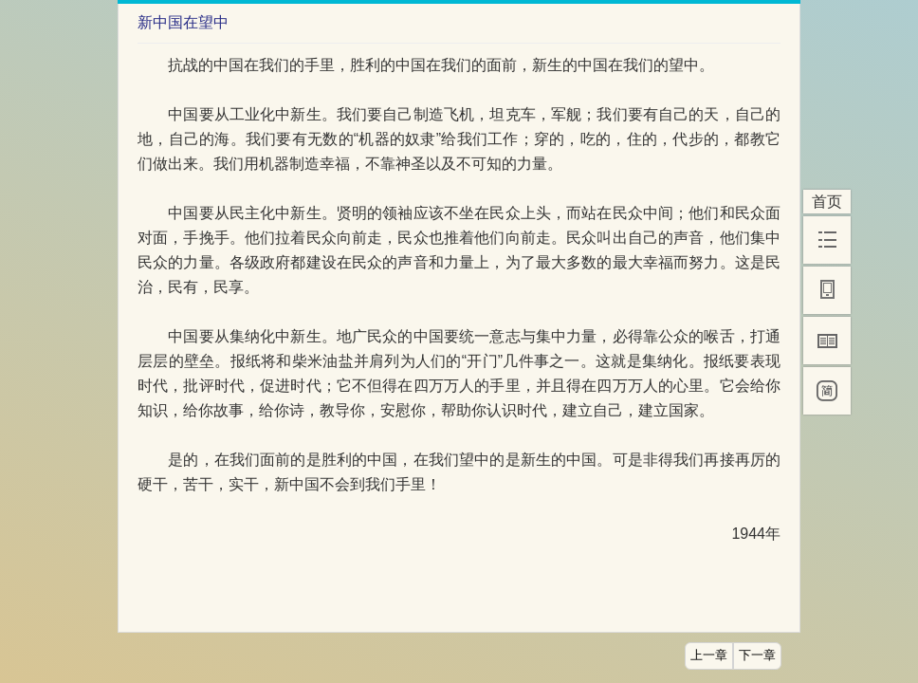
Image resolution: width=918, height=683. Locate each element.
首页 (827, 202)
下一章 (757, 655)
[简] (827, 391)
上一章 (708, 655)
